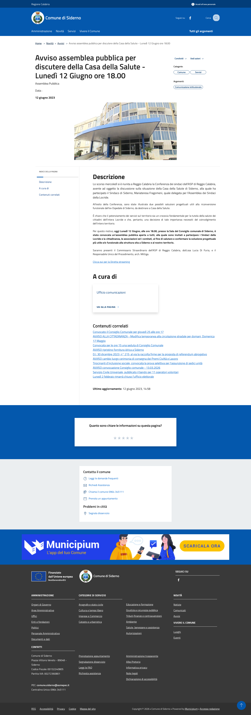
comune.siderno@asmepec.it (53, 685)
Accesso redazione (210, 709)
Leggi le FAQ (85, 667)
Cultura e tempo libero (91, 610)
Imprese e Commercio (90, 616)
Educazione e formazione (139, 604)
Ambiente (131, 622)
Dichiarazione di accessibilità (141, 679)
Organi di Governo (41, 604)
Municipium (191, 709)
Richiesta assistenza (90, 673)
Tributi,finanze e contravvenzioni (144, 616)
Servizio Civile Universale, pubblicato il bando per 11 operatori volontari (135, 372)
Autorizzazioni (134, 633)
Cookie (72, 709)
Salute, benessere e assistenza (142, 627)
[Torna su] (241, 705)
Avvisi (60, 43)
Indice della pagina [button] (48, 171)
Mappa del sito (88, 709)
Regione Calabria (40, 4)
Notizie (177, 604)
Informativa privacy (136, 667)
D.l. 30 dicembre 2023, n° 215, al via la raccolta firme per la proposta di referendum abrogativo (150, 354)
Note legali (132, 673)
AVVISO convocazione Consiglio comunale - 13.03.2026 (126, 367)
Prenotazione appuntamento (94, 656)
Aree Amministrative (42, 610)
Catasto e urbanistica (90, 622)
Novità (49, 43)
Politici (35, 628)
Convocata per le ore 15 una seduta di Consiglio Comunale (128, 345)
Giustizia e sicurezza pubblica (142, 610)
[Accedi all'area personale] (203, 4)
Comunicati (180, 610)
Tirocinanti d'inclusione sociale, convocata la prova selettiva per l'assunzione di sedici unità (147, 363)
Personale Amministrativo (45, 633)
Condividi (181, 59)
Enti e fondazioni (40, 622)
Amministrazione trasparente (142, 656)
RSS (33, 709)
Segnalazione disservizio (92, 662)
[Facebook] (187, 18)
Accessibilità (46, 709)
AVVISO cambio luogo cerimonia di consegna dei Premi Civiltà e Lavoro (135, 359)
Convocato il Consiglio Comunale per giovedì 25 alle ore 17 (128, 332)
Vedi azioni (197, 59)
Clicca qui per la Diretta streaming (111, 262)
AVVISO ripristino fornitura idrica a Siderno (118, 350)
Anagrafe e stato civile (91, 604)
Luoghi (177, 632)
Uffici (34, 616)
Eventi (177, 638)
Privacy (61, 709)
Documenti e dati (40, 639)
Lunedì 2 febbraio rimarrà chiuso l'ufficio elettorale (123, 376)
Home (38, 43)
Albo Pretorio (133, 662)
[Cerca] (216, 18)
